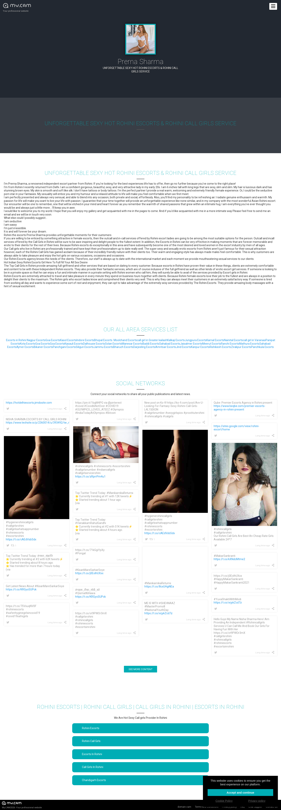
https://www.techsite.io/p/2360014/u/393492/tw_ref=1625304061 (47, 422)
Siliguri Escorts (85, 347)
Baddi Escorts (150, 343)
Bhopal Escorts (103, 340)
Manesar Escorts (132, 343)
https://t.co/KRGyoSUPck (21, 589)
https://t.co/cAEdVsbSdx (159, 533)
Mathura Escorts (249, 343)
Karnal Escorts (215, 340)
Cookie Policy (223, 800)
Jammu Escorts (103, 347)
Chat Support (255, 807)
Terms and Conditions (206, 807)
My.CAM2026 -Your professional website (22, 805)
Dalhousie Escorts (94, 343)
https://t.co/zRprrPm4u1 (90, 476)
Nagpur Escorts (36, 340)
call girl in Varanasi (254, 340)
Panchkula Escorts (262, 347)
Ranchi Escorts (230, 343)
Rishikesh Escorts (220, 347)
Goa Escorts (52, 340)
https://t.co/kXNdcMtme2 (229, 559)
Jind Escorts (183, 347)
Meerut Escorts (211, 343)
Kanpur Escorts (200, 347)
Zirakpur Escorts (241, 347)
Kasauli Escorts (74, 343)
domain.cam (184, 807)
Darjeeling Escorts (144, 347)
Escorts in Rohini (16, 340)
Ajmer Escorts (25, 347)
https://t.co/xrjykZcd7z (228, 602)
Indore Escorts (85, 340)
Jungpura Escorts (195, 340)
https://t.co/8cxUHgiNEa (159, 586)
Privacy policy (229, 807)
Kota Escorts (27, 343)
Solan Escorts (113, 343)
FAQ (242, 807)
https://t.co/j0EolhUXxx (89, 573)
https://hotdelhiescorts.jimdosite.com (29, 402)
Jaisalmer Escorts (191, 343)
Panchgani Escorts (64, 347)
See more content (140, 669)
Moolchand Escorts (125, 340)
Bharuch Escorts (123, 347)
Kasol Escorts (68, 340)
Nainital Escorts (233, 340)
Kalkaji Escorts (176, 340)
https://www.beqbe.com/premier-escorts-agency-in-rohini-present (239, 407)
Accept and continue (240, 792)
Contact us (271, 807)
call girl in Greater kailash (152, 340)
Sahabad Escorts (169, 343)
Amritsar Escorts (165, 347)
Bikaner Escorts (43, 347)
